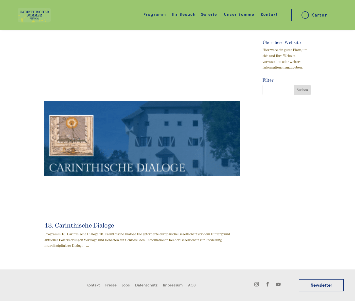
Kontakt (269, 14)
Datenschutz (146, 285)
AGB (192, 285)
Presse (111, 285)
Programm (154, 14)
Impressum (173, 285)
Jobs (126, 285)
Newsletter (321, 285)
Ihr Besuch (184, 14)
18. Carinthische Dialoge (79, 226)
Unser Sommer (240, 14)
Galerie (209, 14)
